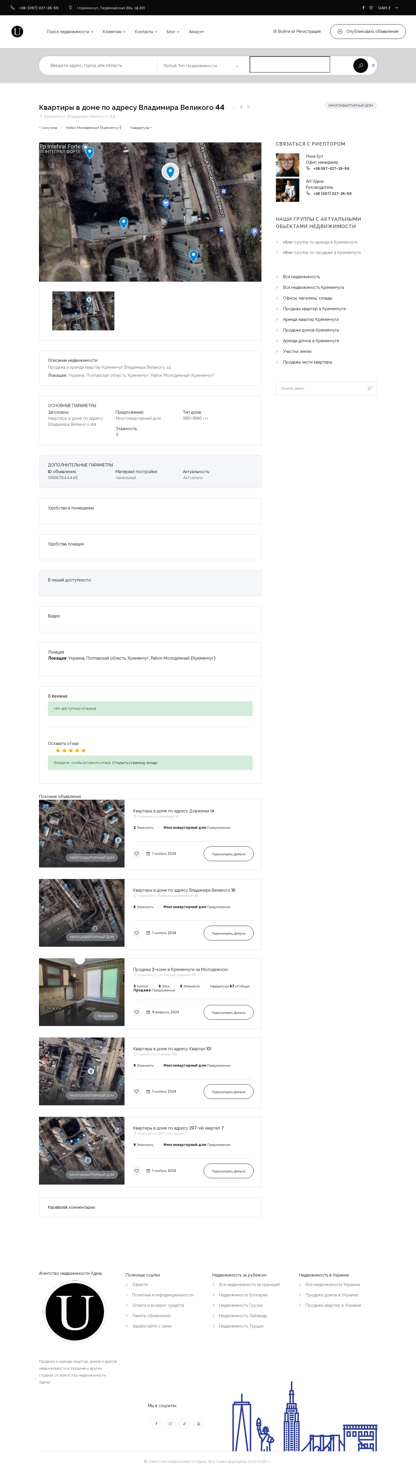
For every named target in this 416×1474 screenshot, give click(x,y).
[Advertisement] (326, 448)
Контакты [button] (144, 32)
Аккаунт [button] (196, 32)
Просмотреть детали (229, 854)
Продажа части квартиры (307, 362)
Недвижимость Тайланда (243, 1316)
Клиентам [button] (112, 32)
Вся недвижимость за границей (249, 1284)
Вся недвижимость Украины (333, 1284)
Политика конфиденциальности (163, 1295)
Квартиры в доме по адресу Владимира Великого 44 (131, 107)
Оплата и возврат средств (158, 1305)
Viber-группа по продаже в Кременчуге (322, 252)
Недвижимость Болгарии (243, 1295)
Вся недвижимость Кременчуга (313, 287)
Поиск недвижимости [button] (68, 32)
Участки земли (297, 351)
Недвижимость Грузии (241, 1305)
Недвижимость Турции (241, 1326)
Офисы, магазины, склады (307, 298)
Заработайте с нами (151, 1326)
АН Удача (315, 181)
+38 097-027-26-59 (331, 168)
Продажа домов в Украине (332, 1295)
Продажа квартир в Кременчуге (314, 309)
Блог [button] (171, 32)
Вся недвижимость (301, 277)
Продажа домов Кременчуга (311, 330)
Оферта (140, 1284)
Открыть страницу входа (134, 762)
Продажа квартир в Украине (333, 1305)
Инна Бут (314, 156)
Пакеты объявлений (151, 1316)
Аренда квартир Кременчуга (311, 319)
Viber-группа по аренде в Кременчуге (320, 242)
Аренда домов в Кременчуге (311, 341)
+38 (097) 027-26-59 (332, 193)
